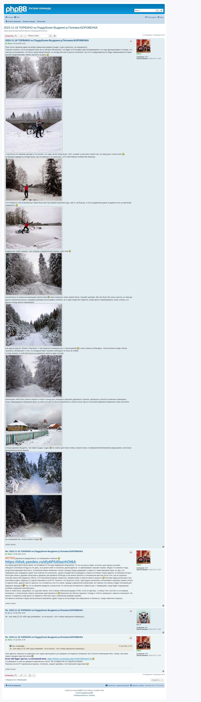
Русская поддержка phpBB (84, 693)
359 (146, 627)
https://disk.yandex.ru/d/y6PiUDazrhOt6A (40, 562)
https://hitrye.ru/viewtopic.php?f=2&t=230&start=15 (70, 659)
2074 (146, 57)
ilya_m (139, 624)
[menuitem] (17, 17)
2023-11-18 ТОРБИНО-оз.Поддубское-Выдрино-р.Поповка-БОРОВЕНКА (51, 27)
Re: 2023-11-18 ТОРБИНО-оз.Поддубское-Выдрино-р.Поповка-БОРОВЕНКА (44, 551)
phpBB (79, 690)
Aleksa (139, 54)
